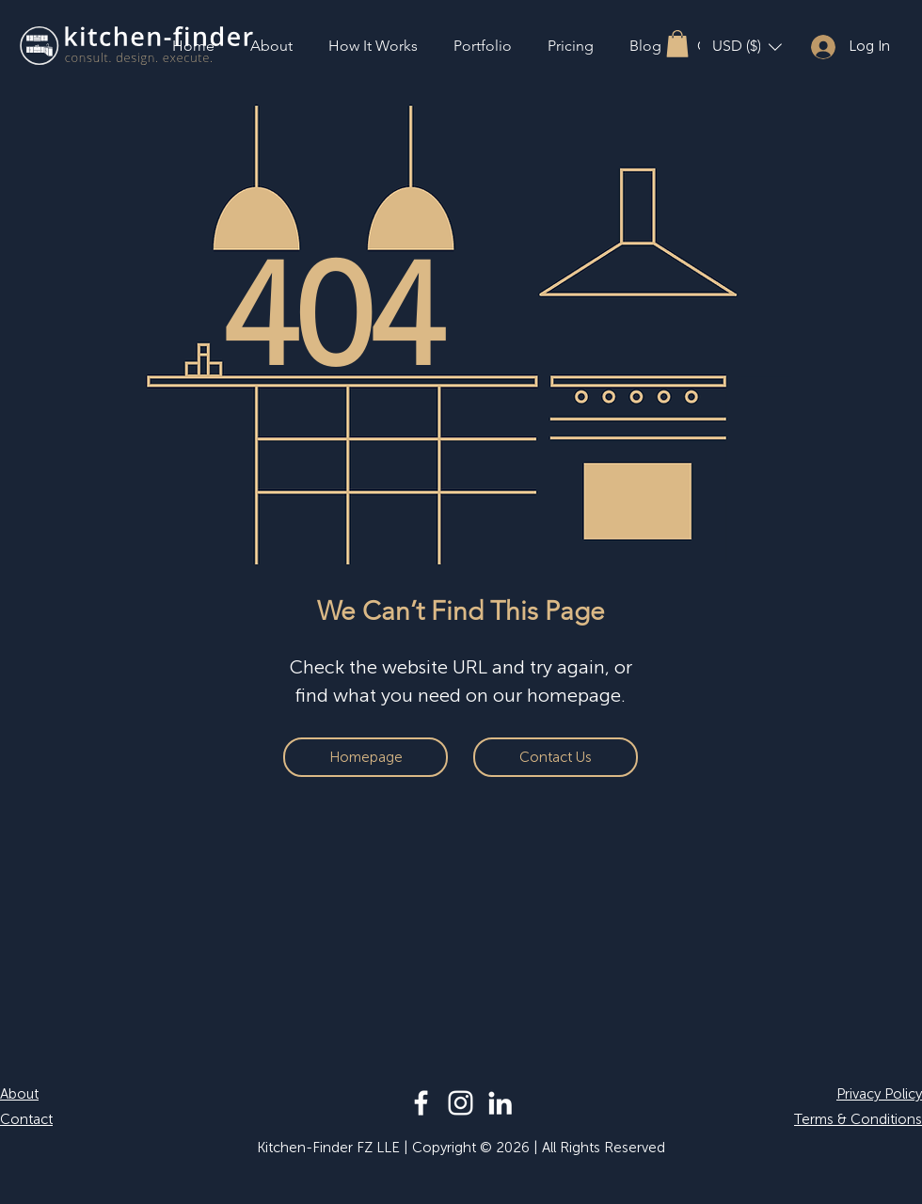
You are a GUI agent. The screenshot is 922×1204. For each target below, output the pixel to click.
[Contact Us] (555, 757)
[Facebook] (421, 1102)
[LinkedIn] (500, 1102)
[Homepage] (365, 757)
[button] (677, 43)
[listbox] (747, 46)
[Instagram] (460, 1102)
